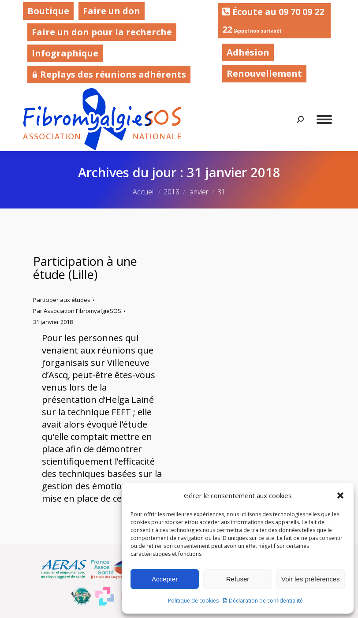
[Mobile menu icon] (324, 119)
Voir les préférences (310, 579)
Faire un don (111, 11)
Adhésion (248, 52)
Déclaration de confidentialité (266, 600)
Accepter (165, 579)
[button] (340, 495)
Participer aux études (61, 300)
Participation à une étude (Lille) (85, 268)
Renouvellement (264, 73)
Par (77, 311)
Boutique (48, 11)
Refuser (238, 579)
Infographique (65, 53)
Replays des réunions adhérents (109, 74)
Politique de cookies (193, 600)
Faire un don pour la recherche (102, 32)
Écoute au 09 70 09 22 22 (273, 20)
